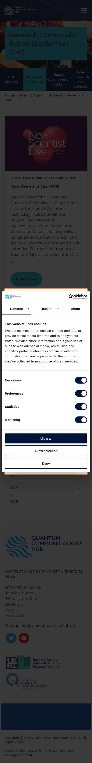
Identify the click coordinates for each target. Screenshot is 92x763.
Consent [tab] (16, 309)
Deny (46, 463)
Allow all (46, 438)
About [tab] (75, 309)
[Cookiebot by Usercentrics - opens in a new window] (68, 297)
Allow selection (45, 451)
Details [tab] (46, 309)
